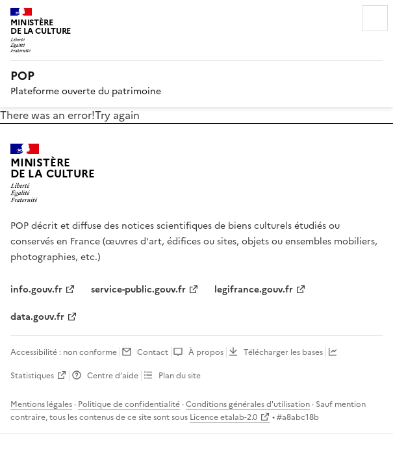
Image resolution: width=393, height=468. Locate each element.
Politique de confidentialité (129, 404)
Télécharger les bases (283, 352)
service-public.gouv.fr (138, 289)
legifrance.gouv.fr (253, 289)
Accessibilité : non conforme (63, 352)
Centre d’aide (112, 376)
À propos (205, 352)
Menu (375, 18)
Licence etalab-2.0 (223, 417)
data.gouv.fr (37, 317)
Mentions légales (41, 404)
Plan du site (179, 376)
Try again (117, 115)
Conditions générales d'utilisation (248, 404)
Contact (152, 352)
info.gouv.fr (36, 289)
